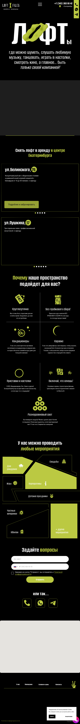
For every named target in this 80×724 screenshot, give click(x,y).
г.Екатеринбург (67, 6)
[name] (40, 559)
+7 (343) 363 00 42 (63, 3)
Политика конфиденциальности (10, 721)
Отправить (40, 579)
